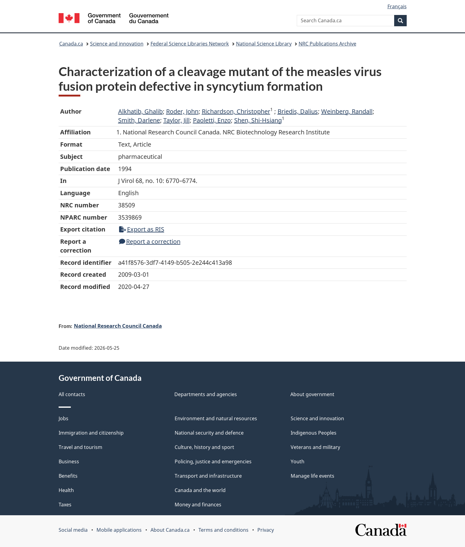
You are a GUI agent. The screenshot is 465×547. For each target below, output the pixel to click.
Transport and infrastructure (208, 475)
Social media (73, 530)
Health (66, 490)
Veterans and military (315, 447)
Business (69, 461)
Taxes (65, 504)
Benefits (68, 475)
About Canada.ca (170, 530)
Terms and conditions (223, 530)
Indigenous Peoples (313, 432)
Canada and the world (200, 490)
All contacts (72, 394)
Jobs (63, 418)
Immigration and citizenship (91, 432)
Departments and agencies (205, 394)
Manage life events (312, 475)
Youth (297, 461)
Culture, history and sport (204, 447)
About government (312, 394)
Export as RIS (141, 229)
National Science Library (264, 43)
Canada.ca (71, 43)
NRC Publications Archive (327, 43)
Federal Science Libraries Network (190, 43)
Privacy (265, 530)
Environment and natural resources (216, 418)
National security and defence (209, 432)
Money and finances (198, 504)
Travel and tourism (80, 447)
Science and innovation (116, 43)
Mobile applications (119, 530)
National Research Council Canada (118, 325)
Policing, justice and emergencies (213, 461)
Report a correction (149, 241)
